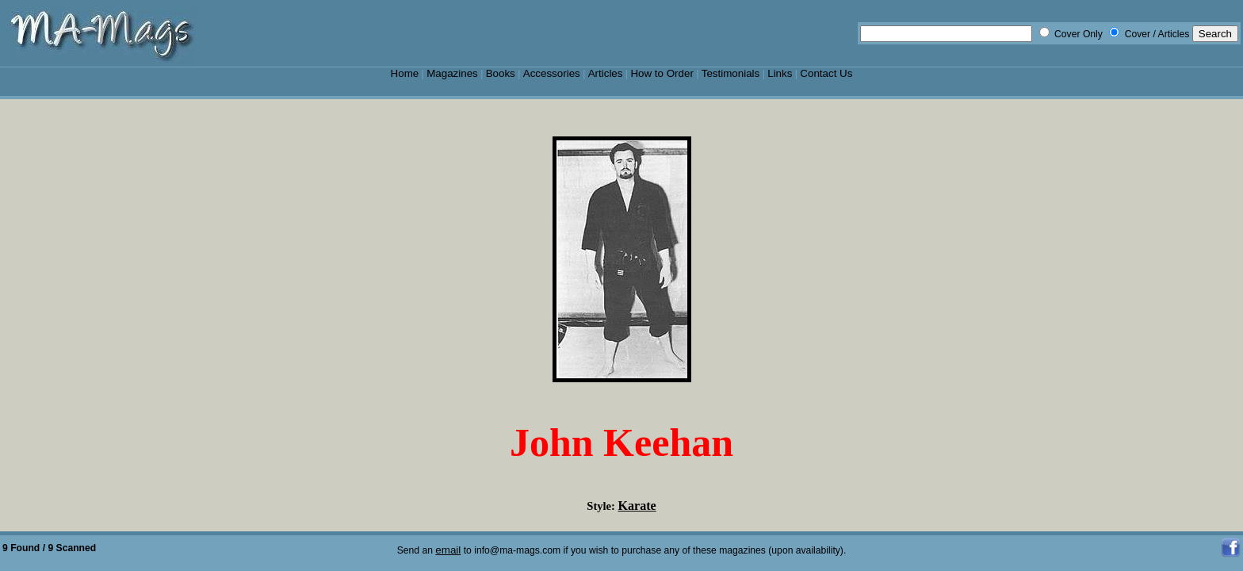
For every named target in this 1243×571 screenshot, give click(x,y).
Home (405, 73)
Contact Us (826, 73)
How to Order (661, 73)
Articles (605, 73)
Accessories (551, 73)
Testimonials (731, 73)
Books (500, 73)
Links (779, 73)
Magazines (452, 73)
